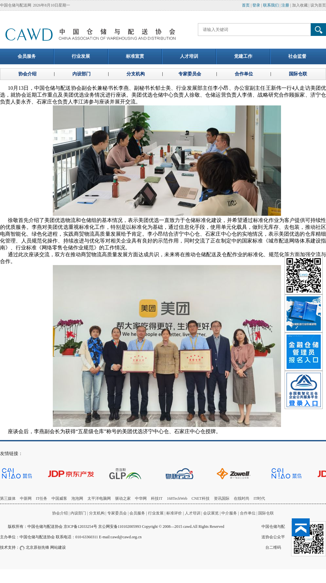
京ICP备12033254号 (80, 526)
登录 (256, 5)
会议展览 (211, 513)
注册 (285, 5)
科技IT (156, 498)
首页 (246, 5)
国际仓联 (266, 513)
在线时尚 (241, 498)
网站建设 (58, 547)
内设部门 (78, 513)
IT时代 (259, 498)
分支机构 (97, 513)
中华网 (141, 498)
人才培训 (192, 513)
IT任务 (41, 498)
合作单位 (248, 513)
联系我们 (271, 5)
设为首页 (318, 5)
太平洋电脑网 (99, 498)
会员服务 (137, 513)
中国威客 (59, 498)
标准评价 (174, 513)
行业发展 (156, 513)
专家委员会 (117, 513)
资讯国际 (222, 498)
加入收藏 (300, 5)
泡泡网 (77, 498)
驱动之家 (123, 498)
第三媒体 (8, 498)
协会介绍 (60, 513)
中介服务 (229, 513)
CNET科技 (201, 498)
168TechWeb (177, 498)
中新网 (26, 498)
